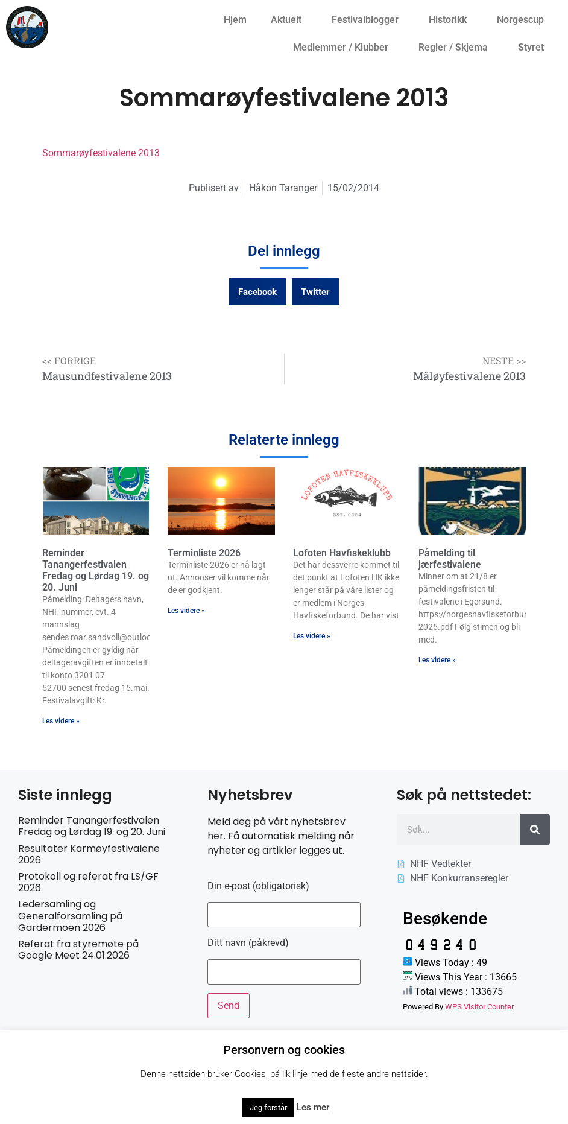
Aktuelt (289, 20)
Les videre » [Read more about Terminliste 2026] (186, 610)
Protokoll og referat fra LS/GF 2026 (88, 882)
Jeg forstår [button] (268, 1107)
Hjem (235, 19)
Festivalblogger (368, 20)
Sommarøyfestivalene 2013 (101, 153)
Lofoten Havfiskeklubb (342, 553)
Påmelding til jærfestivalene (449, 558)
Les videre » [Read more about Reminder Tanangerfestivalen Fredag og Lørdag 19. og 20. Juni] (61, 721)
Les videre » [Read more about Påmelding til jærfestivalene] (437, 660)
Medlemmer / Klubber (343, 48)
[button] (257, 291)
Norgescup (523, 20)
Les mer (313, 1107)
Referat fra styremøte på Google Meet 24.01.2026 (78, 949)
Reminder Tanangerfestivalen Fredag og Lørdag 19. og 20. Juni (95, 570)
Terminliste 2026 (204, 553)
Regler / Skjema (456, 48)
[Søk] (535, 829)
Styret (534, 48)
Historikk (451, 20)
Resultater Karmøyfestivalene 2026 (89, 854)
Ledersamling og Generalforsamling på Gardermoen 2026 (70, 915)
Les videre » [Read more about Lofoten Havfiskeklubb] (311, 636)
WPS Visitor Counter (479, 1006)
